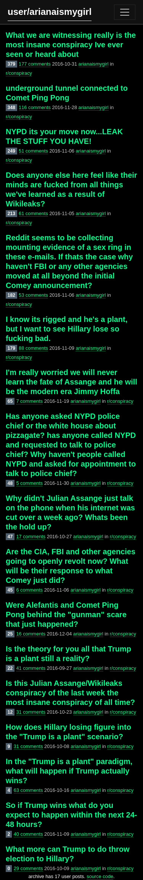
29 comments (28, 868)
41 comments (30, 668)
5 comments (29, 483)
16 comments (30, 634)
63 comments (28, 790)
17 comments (30, 536)
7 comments (29, 401)
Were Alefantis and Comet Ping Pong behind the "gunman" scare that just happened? (66, 614)
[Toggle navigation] (124, 12)
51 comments (33, 151)
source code (100, 876)
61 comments (33, 213)
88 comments (33, 348)
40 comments (28, 834)
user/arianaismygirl (50, 11)
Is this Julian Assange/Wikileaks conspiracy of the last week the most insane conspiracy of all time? (70, 692)
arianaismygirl (94, 64)
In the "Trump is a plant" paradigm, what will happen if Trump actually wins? (69, 771)
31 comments (30, 712)
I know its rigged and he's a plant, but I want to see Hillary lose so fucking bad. (66, 329)
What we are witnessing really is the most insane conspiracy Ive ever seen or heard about (71, 44)
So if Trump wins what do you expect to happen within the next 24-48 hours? (71, 815)
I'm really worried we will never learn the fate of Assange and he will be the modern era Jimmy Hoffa (71, 382)
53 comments (33, 295)
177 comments (35, 64)
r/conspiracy (19, 73)
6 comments (29, 590)
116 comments (35, 107)
